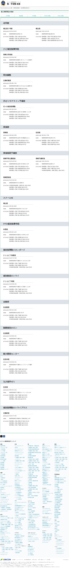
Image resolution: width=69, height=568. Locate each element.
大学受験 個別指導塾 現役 (33, 449)
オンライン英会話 (32, 507)
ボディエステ (45, 511)
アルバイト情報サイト (47, 450)
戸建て (8, 518)
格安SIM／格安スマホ (59, 452)
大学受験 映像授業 (32, 455)
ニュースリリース (19, 559)
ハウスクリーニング (19, 452)
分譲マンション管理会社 (5, 522)
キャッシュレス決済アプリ (6, 504)
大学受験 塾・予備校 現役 (33, 445)
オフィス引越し (18, 520)
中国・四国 (10, 549)
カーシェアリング (19, 477)
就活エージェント (46, 445)
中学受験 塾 (30, 474)
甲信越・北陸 (36, 460)
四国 (56, 460)
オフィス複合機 (18, 524)
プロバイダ (57, 455)
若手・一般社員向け (47, 501)
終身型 (56, 494)
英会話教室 (30, 506)
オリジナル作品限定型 (20, 514)
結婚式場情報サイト (46, 525)
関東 (51, 534)
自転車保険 (2, 455)
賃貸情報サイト (3, 529)
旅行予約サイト (18, 534)
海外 (20, 547)
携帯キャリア (57, 445)
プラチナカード (60, 545)
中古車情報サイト (19, 485)
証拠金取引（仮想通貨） (6, 509)
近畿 (9, 524)
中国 (66, 459)
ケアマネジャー (37, 516)
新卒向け (45, 503)
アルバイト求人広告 (46, 484)
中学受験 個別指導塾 (32, 477)
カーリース (17, 482)
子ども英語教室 (31, 502)
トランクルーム (18, 469)
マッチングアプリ (46, 527)
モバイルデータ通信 (59, 450)
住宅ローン (2, 489)
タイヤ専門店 (31, 554)
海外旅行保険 (3, 459)
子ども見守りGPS (19, 529)
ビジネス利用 (19, 551)
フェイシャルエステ (46, 510)
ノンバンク (7, 494)
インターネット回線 (59, 464)
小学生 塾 (30, 484)
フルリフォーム (4, 536)
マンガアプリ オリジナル (20, 517)
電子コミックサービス (19, 510)
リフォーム (2, 534)
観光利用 (18, 552)
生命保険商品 (57, 497)
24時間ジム (30, 536)
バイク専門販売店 (19, 495)
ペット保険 (2, 460)
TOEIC (30, 514)
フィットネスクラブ (32, 534)
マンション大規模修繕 (5, 526)
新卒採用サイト (45, 475)
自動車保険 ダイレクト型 (60, 477)
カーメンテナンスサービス (20, 502)
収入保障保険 (58, 501)
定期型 (60, 494)
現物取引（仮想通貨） (6, 507)
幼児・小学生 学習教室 (33, 495)
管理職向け (45, 499)
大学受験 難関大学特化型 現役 (34, 452)
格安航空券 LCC (18, 541)
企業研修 (44, 496)
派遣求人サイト (45, 469)
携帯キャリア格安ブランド (60, 447)
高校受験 (21, 15)
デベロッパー (4, 554)
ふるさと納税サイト (19, 467)
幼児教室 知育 (31, 497)
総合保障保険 (57, 512)
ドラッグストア (31, 548)
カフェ (16, 504)
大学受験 (8, 15)
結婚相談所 (44, 522)
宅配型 (17, 474)
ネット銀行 (2, 484)
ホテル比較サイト (19, 539)
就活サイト (44, 447)
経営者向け (45, 498)
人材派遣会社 (45, 483)
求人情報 (48, 559)
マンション (3, 518)
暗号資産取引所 (3, 506)
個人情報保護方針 (27, 559)
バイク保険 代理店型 (59, 482)
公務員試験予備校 (32, 526)
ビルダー (3, 546)
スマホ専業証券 (3, 481)
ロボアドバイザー (4, 511)
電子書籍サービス (19, 509)
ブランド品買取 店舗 (19, 519)
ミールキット (18, 459)
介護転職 (44, 460)
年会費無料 (3, 497)
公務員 (30, 517)
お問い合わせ (34, 559)
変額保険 (56, 516)
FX (1, 491)
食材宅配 (17, 455)
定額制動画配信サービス (20, 505)
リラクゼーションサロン (33, 537)
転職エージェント (46, 457)
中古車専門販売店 (19, 489)
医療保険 (2, 464)
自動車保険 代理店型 (59, 479)
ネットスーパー (18, 462)
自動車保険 (2, 445)
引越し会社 (17, 475)
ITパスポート (35, 517)
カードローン (3, 492)
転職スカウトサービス (47, 455)
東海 (6, 524)
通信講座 (30, 509)
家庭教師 (30, 494)
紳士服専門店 (31, 549)
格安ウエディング (46, 520)
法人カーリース (45, 490)
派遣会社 (44, 465)
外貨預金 (2, 487)
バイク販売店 (18, 494)
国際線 (21, 542)
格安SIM (57, 454)
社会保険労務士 (36, 514)
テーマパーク (45, 542)
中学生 (34, 492)
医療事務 (33, 511)
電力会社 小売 (18, 527)
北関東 (7, 547)
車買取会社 (17, 484)
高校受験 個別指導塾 (32, 465)
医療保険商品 (57, 492)
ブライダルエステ (46, 508)
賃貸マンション (3, 531)
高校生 (30, 492)
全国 (50, 539)
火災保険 (2, 457)
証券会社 (3, 477)
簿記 (33, 512)
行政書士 (31, 516)
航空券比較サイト (19, 537)
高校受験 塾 (30, 457)
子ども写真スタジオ (19, 507)
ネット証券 (2, 474)
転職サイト (44, 452)
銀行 (2, 479)
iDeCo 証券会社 (3, 482)
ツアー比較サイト (19, 544)
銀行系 (2, 494)
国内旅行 (18, 536)
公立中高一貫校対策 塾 (33, 480)
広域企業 (57, 462)
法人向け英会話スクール (33, 527)
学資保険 (2, 467)
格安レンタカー (18, 480)
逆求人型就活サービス (47, 449)
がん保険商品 (57, 502)
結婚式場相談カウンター (47, 523)
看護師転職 (44, 459)
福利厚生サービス (19, 525)
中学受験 (34, 15)
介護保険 (56, 511)
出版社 (17, 515)
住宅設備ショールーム (5, 532)
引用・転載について (42, 559)
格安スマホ (62, 454)
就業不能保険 (57, 506)
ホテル (16, 549)
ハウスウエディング (46, 518)
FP (29, 511)
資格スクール (31, 519)
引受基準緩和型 (58, 496)
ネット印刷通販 (45, 491)
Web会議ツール (45, 495)
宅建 (30, 512)
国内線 (17, 542)
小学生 (38, 492)
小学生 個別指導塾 (32, 487)
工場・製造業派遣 (46, 467)
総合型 (17, 512)
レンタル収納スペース (20, 470)
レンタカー (17, 479)
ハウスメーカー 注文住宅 (5, 542)
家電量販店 (30, 546)
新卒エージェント (46, 478)
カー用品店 (30, 553)
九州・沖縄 (31, 464)
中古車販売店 (18, 487)
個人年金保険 (57, 514)
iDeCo (56, 528)
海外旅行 (22, 536)
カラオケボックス (46, 540)
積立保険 (56, 517)
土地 (12, 518)
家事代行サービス (19, 450)
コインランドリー (19, 454)
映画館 (43, 532)
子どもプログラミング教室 (34, 529)
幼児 (30, 504)
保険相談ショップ (4, 469)
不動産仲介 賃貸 (3, 528)
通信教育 (30, 490)
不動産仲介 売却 (3, 516)
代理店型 (3, 449)
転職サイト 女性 (45, 454)
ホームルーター (58, 449)
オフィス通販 (18, 522)
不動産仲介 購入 (3, 519)
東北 (4, 547)
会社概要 (13, 559)
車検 (16, 500)
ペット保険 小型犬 (59, 489)
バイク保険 (2, 450)
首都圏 (2, 524)
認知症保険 (57, 507)
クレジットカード (4, 496)
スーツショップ (31, 551)
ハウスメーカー (4, 552)
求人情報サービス (46, 470)
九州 (12, 524)
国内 (17, 547)
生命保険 (2, 462)
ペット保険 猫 (58, 491)
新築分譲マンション (4, 539)
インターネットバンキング (6, 486)
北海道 (30, 459)
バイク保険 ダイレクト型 (60, 481)
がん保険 (2, 465)
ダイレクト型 (4, 447)
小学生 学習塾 (60, 15)
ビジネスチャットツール (47, 493)
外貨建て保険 (57, 509)
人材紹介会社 (45, 480)
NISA (1, 476)
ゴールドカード (4, 501)
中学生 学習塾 (47, 15)
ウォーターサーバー (19, 445)
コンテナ (18, 472)
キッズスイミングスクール (33, 539)
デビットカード (3, 502)
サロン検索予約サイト (47, 513)
